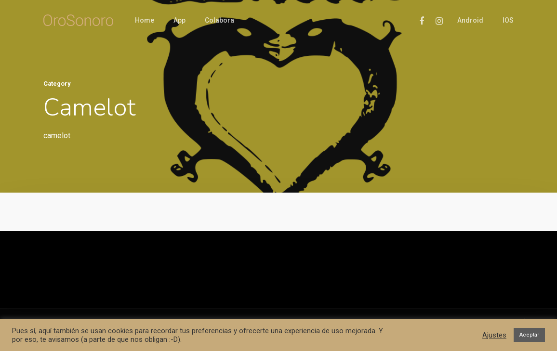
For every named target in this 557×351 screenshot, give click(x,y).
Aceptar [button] (529, 335)
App (179, 20)
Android (470, 20)
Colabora (219, 20)
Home (144, 20)
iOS (508, 20)
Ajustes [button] (494, 335)
